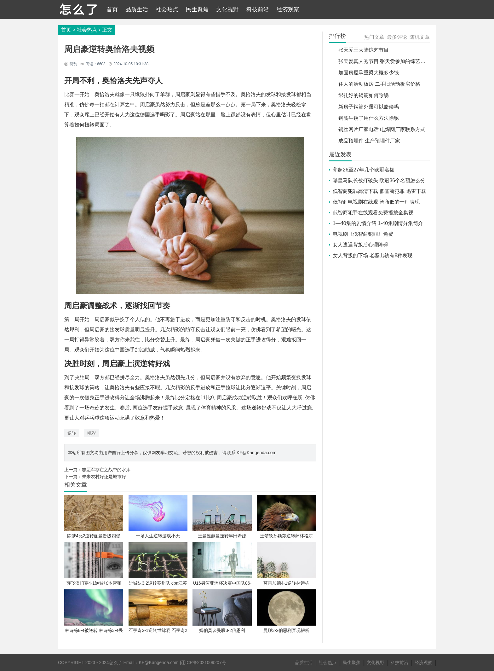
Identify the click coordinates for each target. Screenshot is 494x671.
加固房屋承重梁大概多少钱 (368, 72)
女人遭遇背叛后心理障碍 (360, 244)
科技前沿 (257, 9)
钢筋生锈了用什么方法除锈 (368, 118)
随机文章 (420, 37)
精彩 (91, 433)
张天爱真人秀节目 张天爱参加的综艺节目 (384, 61)
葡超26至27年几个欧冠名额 (363, 169)
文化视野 (227, 9)
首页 (112, 9)
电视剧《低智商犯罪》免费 (363, 234)
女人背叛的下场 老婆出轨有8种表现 (372, 255)
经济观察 (288, 9)
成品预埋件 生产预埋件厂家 (369, 140)
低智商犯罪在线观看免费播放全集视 (373, 212)
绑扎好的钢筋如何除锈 (363, 95)
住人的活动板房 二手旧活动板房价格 (379, 84)
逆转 (71, 433)
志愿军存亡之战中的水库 (106, 469)
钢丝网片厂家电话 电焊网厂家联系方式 (381, 129)
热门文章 (374, 37)
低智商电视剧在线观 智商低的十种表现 (376, 202)
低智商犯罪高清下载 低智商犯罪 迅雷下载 (379, 191)
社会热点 (167, 9)
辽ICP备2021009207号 (203, 662)
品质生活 (136, 9)
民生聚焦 (197, 9)
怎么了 (115, 662)
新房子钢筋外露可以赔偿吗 (368, 106)
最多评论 (397, 37)
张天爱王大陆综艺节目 (363, 50)
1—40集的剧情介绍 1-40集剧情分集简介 (378, 223)
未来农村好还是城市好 (104, 476)
